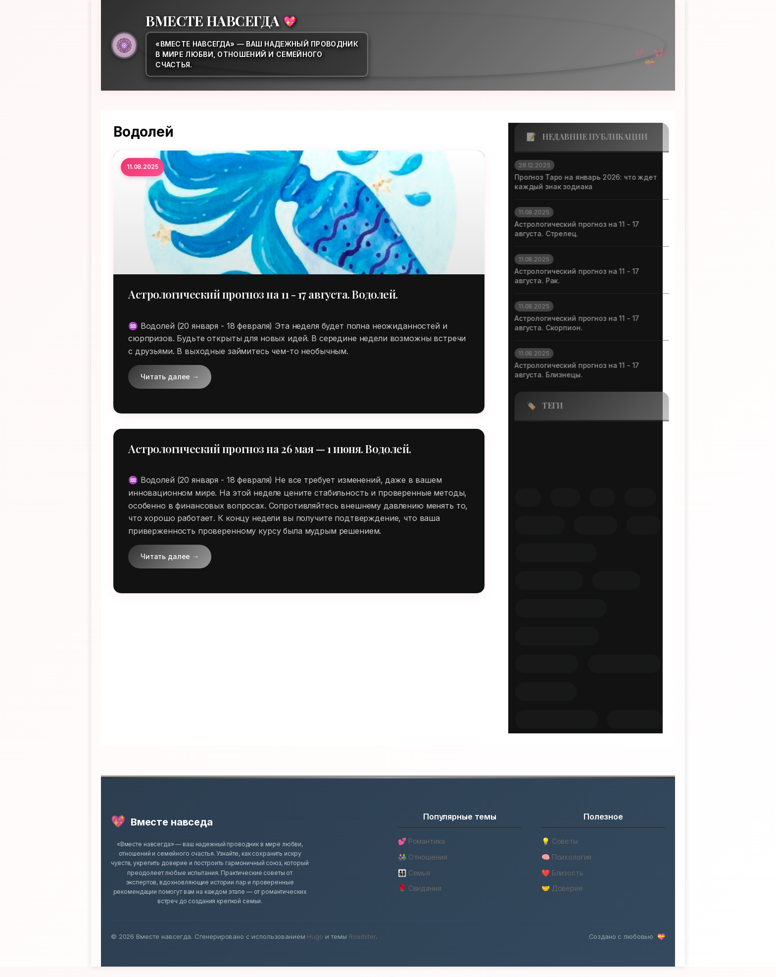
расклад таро (541, 664)
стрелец (589, 525)
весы (591, 438)
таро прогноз (540, 692)
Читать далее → (170, 377)
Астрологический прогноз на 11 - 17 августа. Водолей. (273, 294)
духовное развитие (550, 553)
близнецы (537, 438)
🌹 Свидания (419, 898)
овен (559, 498)
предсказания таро (551, 637)
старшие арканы (618, 664)
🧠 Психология (566, 867)
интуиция (610, 581)
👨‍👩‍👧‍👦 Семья (414, 882)
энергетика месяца (550, 720)
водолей (534, 468)
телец (637, 525)
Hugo (315, 947)
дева (584, 468)
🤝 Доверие (562, 898)
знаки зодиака (543, 581)
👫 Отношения (422, 867)
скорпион (534, 525)
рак (596, 498)
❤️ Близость (562, 882)
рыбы (634, 498)
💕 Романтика (421, 851)
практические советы (555, 609)
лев (522, 498)
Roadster (362, 947)
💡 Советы (559, 851)
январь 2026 (628, 720)
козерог (630, 468)
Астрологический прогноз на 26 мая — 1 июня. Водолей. (280, 449)
